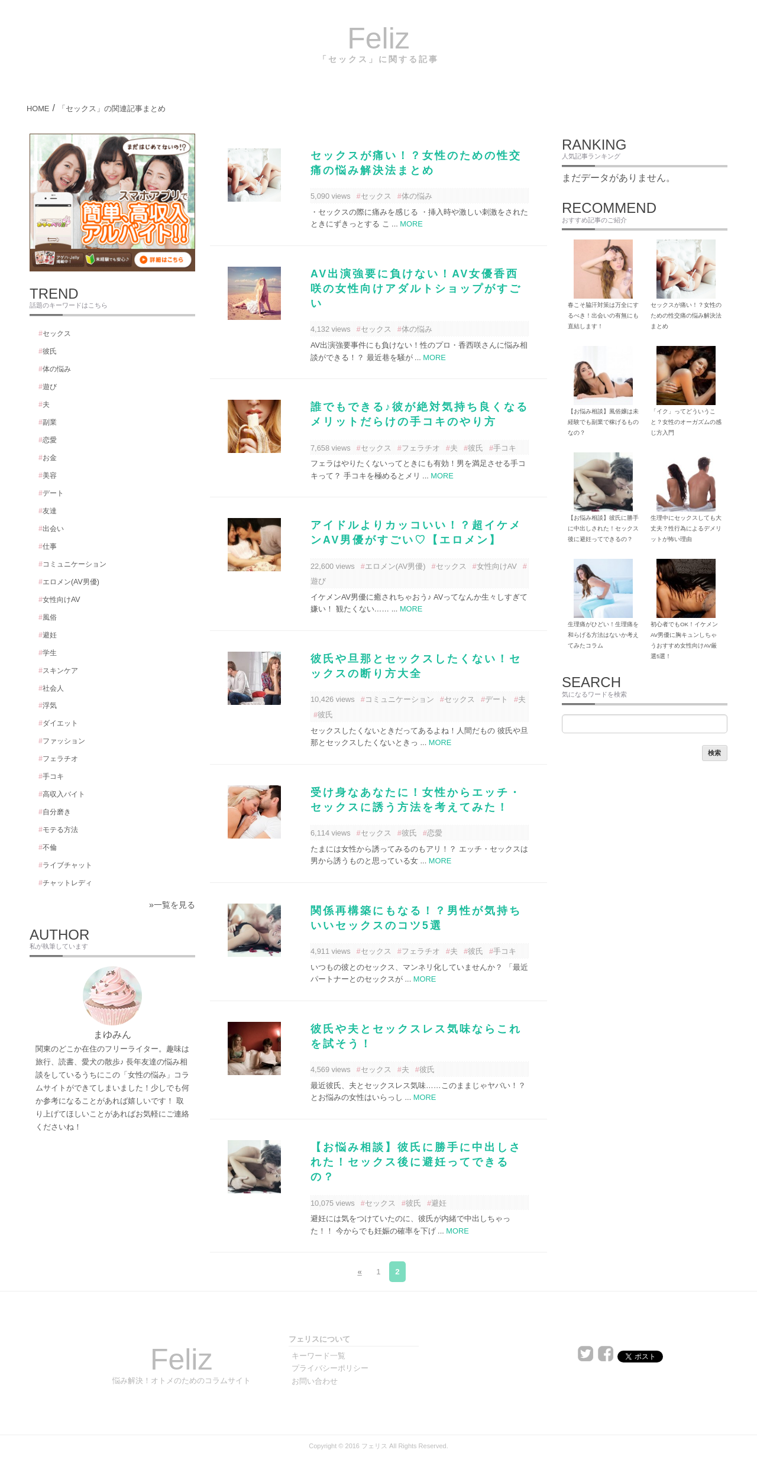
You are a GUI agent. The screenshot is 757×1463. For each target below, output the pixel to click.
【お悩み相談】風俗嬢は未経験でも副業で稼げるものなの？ (603, 422)
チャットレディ (67, 883)
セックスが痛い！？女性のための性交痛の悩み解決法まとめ (686, 315)
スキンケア (60, 670)
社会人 (53, 688)
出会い (53, 529)
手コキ (504, 448)
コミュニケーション (399, 699)
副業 (50, 422)
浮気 (50, 705)
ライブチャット (67, 865)
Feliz (378, 38)
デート (496, 699)
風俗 (50, 617)
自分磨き (57, 812)
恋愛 (434, 832)
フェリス (374, 1445)
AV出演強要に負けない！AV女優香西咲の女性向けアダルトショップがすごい (416, 288)
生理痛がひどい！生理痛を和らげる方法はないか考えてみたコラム (603, 635)
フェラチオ (421, 448)
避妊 (439, 1203)
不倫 (50, 847)
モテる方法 (60, 830)
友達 (50, 511)
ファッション (64, 741)
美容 (50, 475)
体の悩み (417, 196)
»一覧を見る (172, 904)
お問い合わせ (315, 1381)
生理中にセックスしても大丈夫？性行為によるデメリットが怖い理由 (686, 528)
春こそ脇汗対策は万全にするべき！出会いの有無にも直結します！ (603, 315)
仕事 (50, 546)
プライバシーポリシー (330, 1368)
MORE (411, 223)
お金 (50, 458)
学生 (50, 653)
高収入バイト (64, 794)
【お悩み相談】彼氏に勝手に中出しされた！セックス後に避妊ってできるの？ (416, 1162)
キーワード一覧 (318, 1355)
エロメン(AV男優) (395, 566)
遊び (50, 387)
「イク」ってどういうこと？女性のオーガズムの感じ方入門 (686, 422)
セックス (376, 196)
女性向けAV (497, 566)
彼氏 (475, 448)
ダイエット (60, 723)
